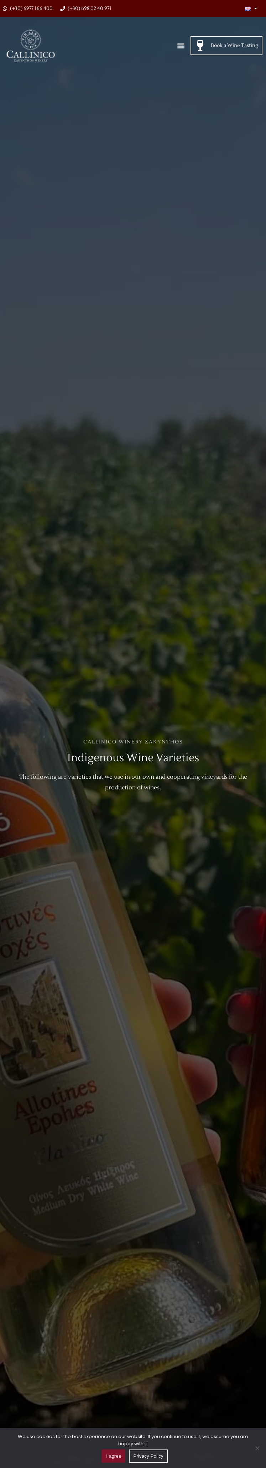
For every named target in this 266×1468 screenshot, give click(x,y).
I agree (113, 1456)
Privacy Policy (148, 1456)
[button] (181, 46)
